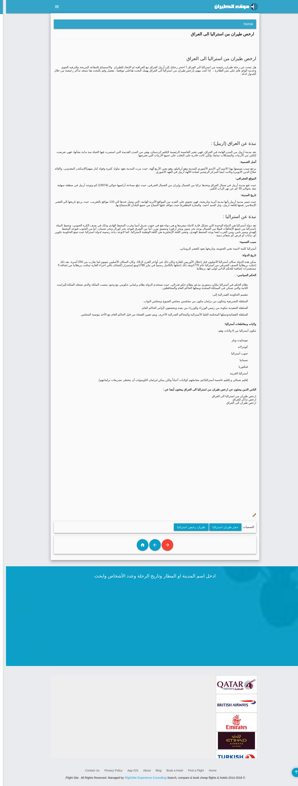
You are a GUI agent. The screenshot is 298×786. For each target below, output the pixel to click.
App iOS (126, 770)
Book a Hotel (168, 770)
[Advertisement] (149, 104)
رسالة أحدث (161, 545)
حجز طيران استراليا (219, 527)
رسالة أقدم (149, 545)
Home (206, 770)
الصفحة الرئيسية (136, 545)
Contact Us (86, 770)
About (141, 770)
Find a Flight (190, 770)
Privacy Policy (108, 770)
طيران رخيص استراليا (185, 527)
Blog (152, 770)
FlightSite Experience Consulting (139, 777)
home (242, 24)
